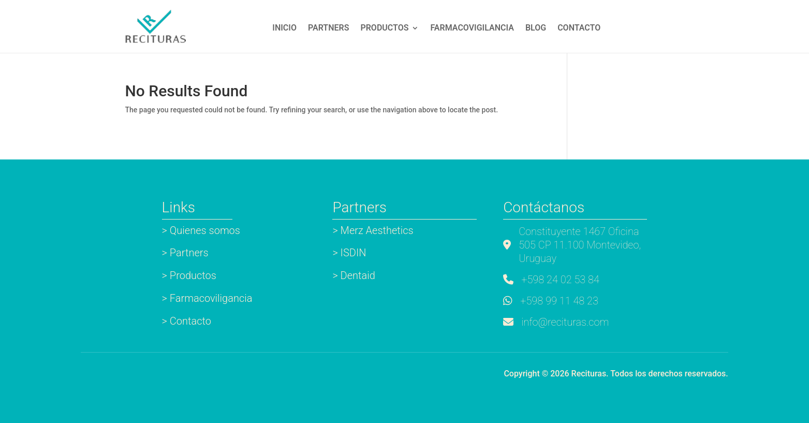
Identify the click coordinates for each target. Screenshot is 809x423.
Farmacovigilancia (471, 28)
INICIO (284, 28)
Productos (384, 28)
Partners (328, 28)
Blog (535, 28)
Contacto (578, 28)
